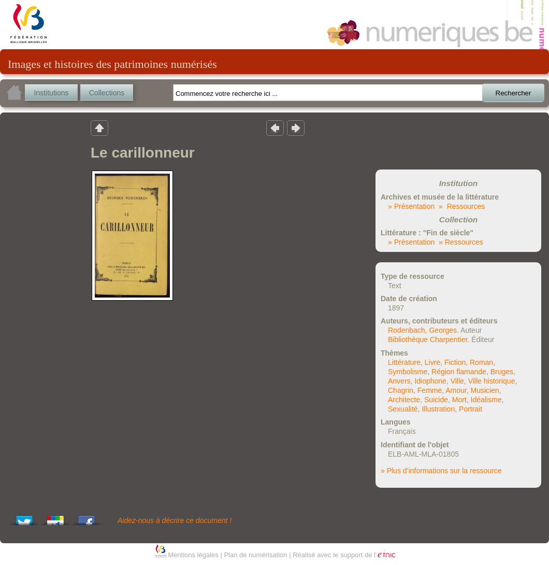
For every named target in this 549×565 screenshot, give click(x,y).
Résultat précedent (275, 127)
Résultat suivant (295, 127)
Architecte (404, 400)
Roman (481, 362)
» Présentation (411, 206)
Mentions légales (193, 555)
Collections (106, 93)
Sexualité (403, 409)
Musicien (485, 390)
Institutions (51, 93)
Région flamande (458, 372)
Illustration (438, 409)
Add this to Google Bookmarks (55, 517)
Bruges (501, 372)
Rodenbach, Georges (422, 330)
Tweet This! (24, 517)
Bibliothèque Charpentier (427, 339)
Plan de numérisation (255, 555)
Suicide (436, 400)
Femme (429, 390)
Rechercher (513, 93)
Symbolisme (407, 372)
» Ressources (462, 206)
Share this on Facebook (86, 517)
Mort (459, 400)
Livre (432, 362)
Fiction (455, 362)
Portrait (470, 409)
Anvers (399, 381)
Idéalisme (486, 400)
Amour (455, 390)
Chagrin (400, 390)
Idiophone (430, 381)
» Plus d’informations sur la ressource (441, 471)
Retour (99, 127)
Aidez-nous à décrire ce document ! (175, 520)
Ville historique (491, 381)
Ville (457, 381)
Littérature (404, 362)
